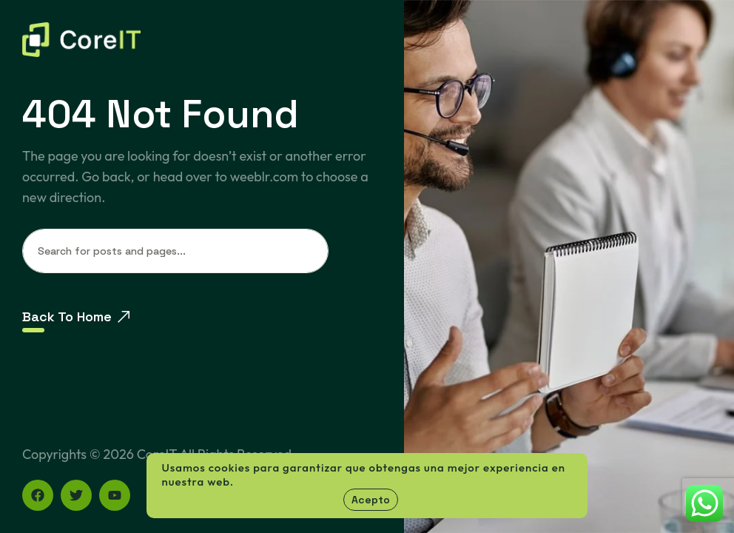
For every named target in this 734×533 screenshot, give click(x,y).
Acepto (370, 499)
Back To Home (75, 316)
